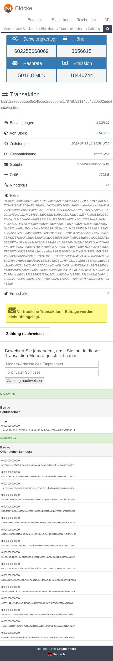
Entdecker (36, 20)
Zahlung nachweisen (25, 334)
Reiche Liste (87, 20)
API (107, 20)
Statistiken (60, 20)
